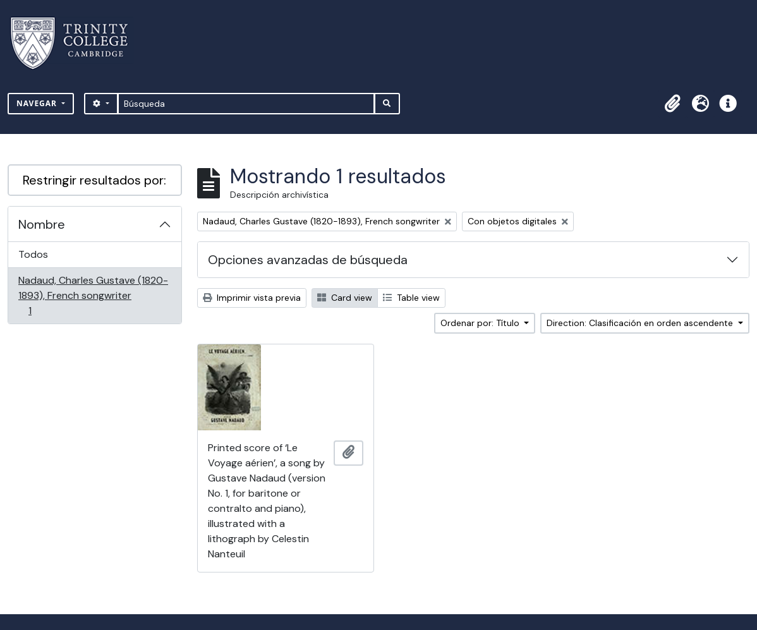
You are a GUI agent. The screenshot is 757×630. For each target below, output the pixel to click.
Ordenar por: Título (481, 323)
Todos (33, 254)
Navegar (37, 103)
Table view (411, 297)
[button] (672, 104)
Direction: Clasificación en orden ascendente (641, 323)
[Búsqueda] (246, 103)
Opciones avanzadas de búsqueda (308, 259)
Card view (344, 297)
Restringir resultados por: (94, 180)
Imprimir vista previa (252, 297)
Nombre (41, 224)
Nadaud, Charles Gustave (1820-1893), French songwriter (93, 295)
